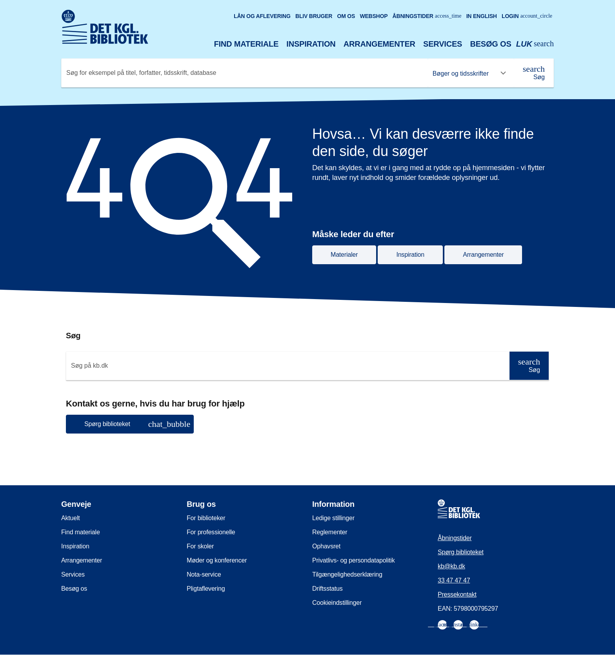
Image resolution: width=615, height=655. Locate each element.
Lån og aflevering (262, 16)
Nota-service (204, 574)
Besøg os (490, 44)
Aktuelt (70, 518)
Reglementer (329, 532)
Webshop (374, 16)
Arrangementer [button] (483, 254)
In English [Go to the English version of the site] (481, 16)
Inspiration (310, 44)
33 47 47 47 (454, 580)
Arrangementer (379, 44)
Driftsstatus (327, 588)
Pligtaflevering (206, 588)
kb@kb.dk (451, 566)
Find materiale (246, 44)
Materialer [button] (344, 254)
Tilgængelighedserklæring (347, 574)
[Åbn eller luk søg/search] (535, 44)
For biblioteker (206, 518)
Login (527, 16)
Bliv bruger (313, 16)
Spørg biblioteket (461, 552)
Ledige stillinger (333, 518)
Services (442, 44)
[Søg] (533, 73)
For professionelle (211, 532)
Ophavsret (326, 546)
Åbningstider (427, 16)
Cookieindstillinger (337, 602)
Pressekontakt (457, 594)
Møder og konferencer (217, 560)
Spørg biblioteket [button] (137, 424)
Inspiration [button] (410, 254)
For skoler (200, 546)
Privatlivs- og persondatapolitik (353, 560)
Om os (346, 16)
